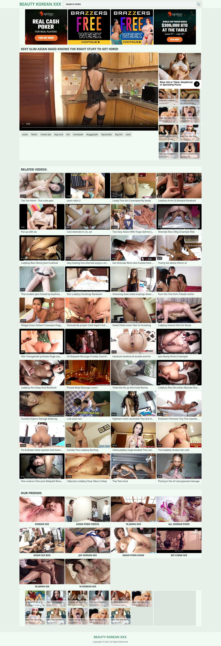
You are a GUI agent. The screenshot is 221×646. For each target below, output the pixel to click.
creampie (78, 134)
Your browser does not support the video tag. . (88, 91)
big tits (118, 134)
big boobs (106, 134)
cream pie (46, 134)
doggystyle (92, 134)
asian (25, 134)
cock (128, 134)
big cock (58, 134)
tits (68, 134)
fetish (34, 134)
